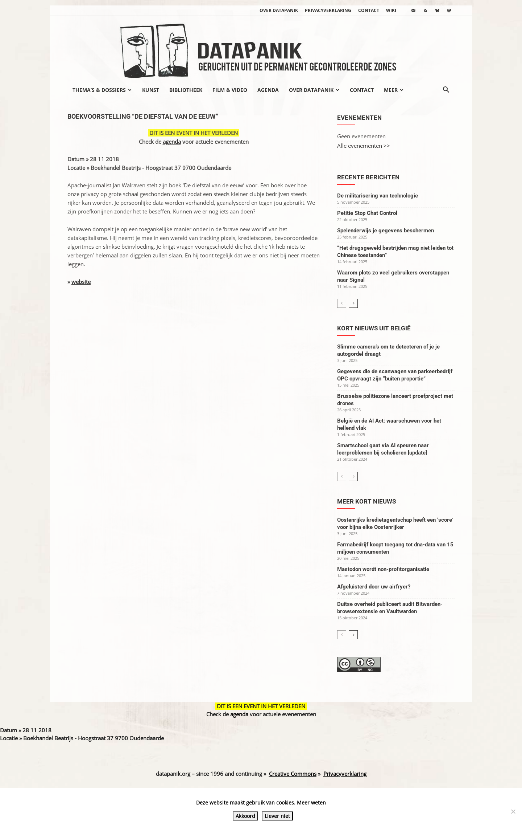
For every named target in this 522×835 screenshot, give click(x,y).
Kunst (150, 89)
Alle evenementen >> (363, 145)
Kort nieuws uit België (374, 328)
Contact (368, 10)
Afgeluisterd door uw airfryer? (373, 586)
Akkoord (245, 815)
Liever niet (277, 815)
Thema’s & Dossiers (102, 89)
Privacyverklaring (328, 10)
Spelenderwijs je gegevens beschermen (385, 230)
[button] (446, 90)
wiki (391, 10)
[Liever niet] (513, 811)
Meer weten (311, 802)
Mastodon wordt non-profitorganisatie (383, 569)
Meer (393, 89)
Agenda (268, 89)
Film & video (229, 89)
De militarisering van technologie (377, 195)
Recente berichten (368, 177)
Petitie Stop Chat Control (367, 213)
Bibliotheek (185, 89)
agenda (172, 141)
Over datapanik (279, 10)
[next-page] (353, 303)
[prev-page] (341, 303)
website (81, 281)
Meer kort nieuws (366, 501)
